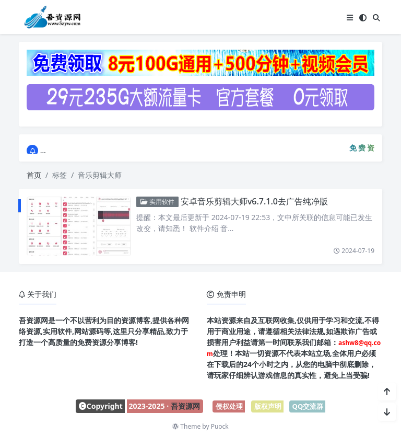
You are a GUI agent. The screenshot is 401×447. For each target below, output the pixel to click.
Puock (220, 426)
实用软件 (155, 201)
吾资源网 (185, 406)
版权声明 (267, 406)
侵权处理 (229, 406)
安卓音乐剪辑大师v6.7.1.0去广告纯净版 (252, 201)
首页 (34, 175)
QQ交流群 (308, 406)
